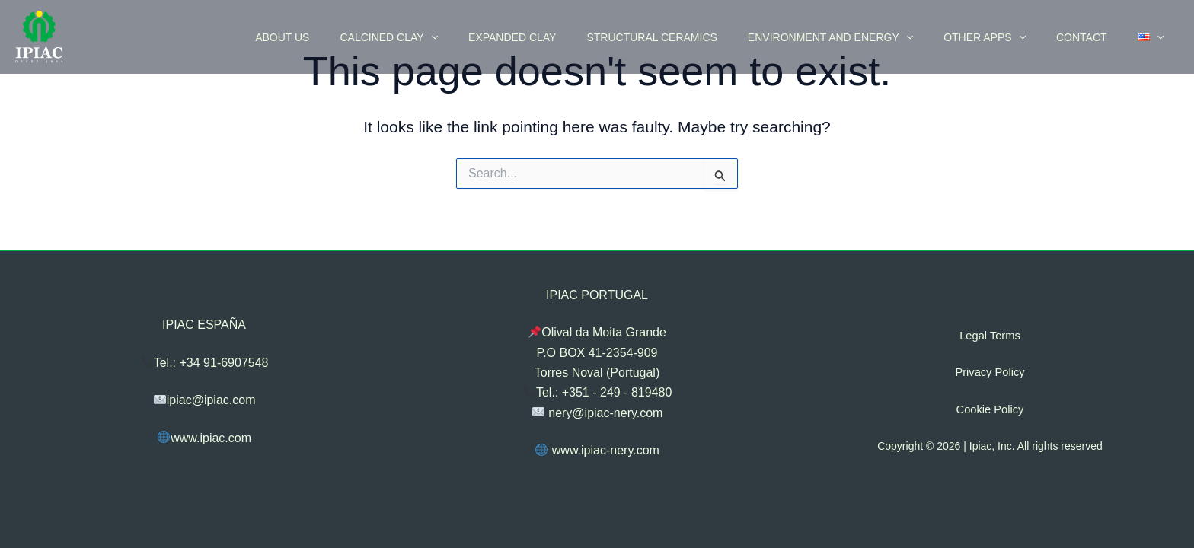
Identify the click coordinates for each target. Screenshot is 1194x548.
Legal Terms (990, 336)
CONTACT (1095, 37)
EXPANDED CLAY (562, 37)
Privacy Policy (989, 372)
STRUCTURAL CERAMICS (692, 37)
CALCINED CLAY (448, 37)
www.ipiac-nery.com (597, 450)
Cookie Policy (990, 409)
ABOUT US (351, 37)
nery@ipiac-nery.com (597, 412)
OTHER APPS (1007, 37)
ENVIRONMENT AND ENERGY (862, 37)
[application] (490, 37)
